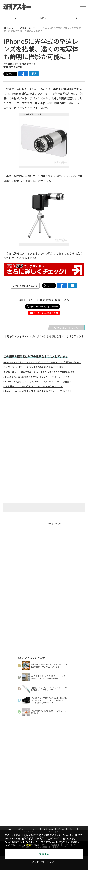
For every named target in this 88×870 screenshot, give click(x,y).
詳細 (28, 845)
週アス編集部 (15, 67)
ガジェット (48, 829)
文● (6, 67)
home (8, 28)
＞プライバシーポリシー (44, 862)
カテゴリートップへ (66, 327)
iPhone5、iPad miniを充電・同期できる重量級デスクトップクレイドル (37, 391)
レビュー (44, 18)
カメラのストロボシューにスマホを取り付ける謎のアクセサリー (34, 367)
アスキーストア (28, 28)
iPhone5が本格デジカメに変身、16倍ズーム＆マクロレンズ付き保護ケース (39, 382)
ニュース (73, 18)
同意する (44, 854)
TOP (15, 18)
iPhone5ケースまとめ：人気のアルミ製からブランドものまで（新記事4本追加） (42, 362)
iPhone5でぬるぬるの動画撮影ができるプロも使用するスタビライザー (37, 377)
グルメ (72, 829)
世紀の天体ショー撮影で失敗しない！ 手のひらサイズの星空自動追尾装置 (39, 372)
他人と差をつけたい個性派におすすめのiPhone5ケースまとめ (33, 386)
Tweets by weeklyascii (54, 523)
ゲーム (61, 829)
